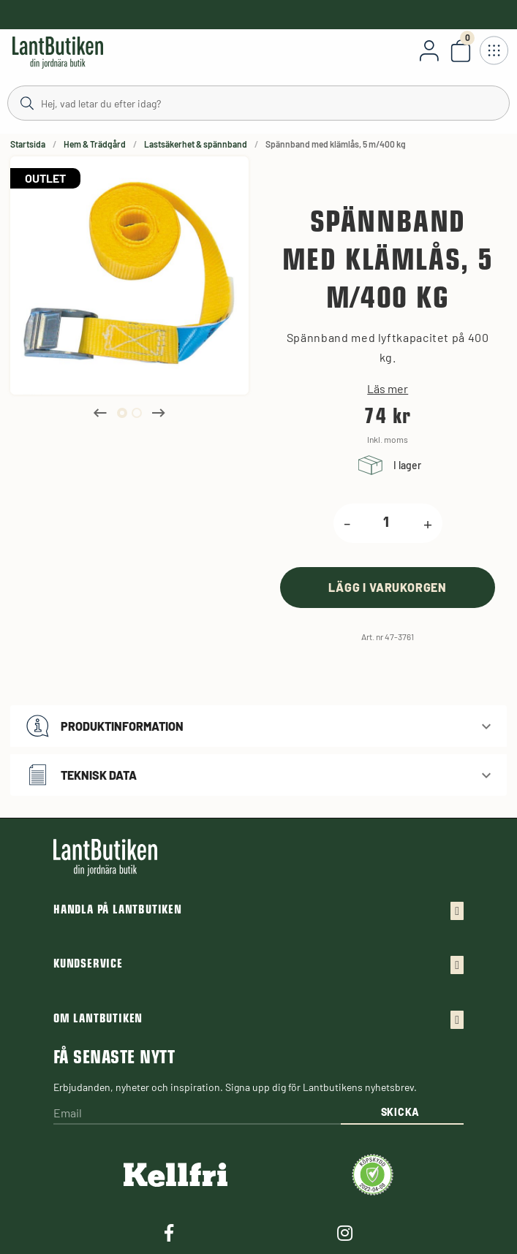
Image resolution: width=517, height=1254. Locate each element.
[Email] (197, 1114)
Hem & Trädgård (95, 144)
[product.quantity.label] (386, 523)
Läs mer (387, 389)
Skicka (400, 1112)
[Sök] (258, 102)
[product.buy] (387, 587)
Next (158, 413)
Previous (100, 413)
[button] (258, 726)
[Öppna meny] (493, 50)
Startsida (27, 144)
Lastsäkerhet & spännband (195, 144)
